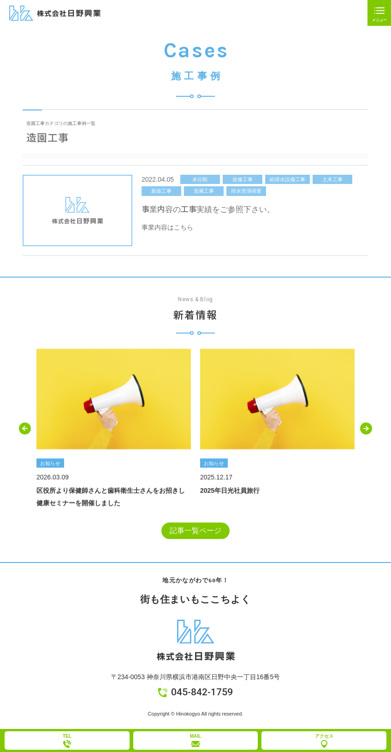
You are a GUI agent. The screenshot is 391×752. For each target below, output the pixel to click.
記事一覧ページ (195, 532)
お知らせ (50, 464)
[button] (25, 430)
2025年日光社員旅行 (230, 491)
